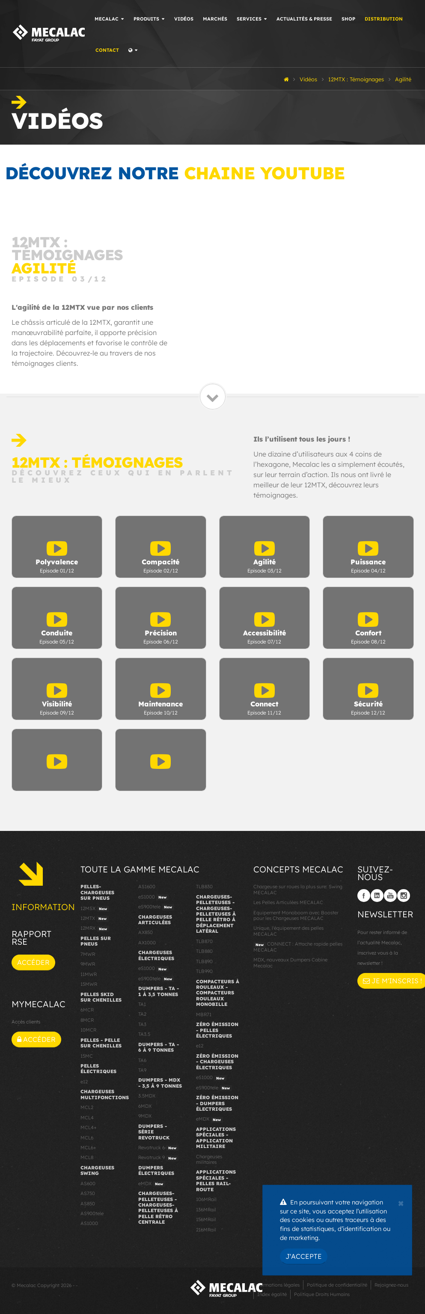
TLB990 (204, 971)
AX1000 (147, 943)
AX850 (145, 932)
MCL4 (87, 1118)
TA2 (142, 1014)
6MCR (87, 1010)
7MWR (87, 954)
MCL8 (86, 1157)
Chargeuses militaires (209, 1159)
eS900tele (156, 907)
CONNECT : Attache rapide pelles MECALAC (297, 946)
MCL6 (86, 1138)
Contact (107, 50)
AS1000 (89, 1223)
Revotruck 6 (158, 1148)
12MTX (94, 918)
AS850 (87, 1204)
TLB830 (204, 887)
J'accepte (303, 1256)
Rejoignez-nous (391, 1285)
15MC (86, 1056)
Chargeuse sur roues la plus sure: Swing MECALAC (297, 889)
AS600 (87, 1183)
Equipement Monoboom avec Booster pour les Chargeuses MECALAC (296, 915)
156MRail (206, 1219)
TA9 (142, 1070)
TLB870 (204, 941)
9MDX (145, 1116)
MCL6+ (88, 1148)
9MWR (87, 964)
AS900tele (92, 1213)
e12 (84, 1082)
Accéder (33, 962)
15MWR (88, 984)
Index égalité (272, 1294)
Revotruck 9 (158, 1157)
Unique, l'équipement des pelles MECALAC (288, 931)
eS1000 (153, 897)
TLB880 (204, 951)
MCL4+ (88, 1127)
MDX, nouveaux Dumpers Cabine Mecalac (290, 962)
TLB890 (204, 961)
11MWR (88, 974)
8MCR (87, 1020)
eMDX (151, 1184)
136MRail (206, 1210)
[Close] (401, 1202)
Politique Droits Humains (322, 1294)
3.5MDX (146, 1096)
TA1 (142, 1004)
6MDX (145, 1106)
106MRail (206, 1199)
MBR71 (203, 1014)
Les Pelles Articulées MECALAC (288, 902)
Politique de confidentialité (337, 1285)
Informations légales (276, 1285)
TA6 (142, 1060)
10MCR (88, 1030)
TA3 (142, 1024)
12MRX (94, 928)
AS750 (87, 1193)
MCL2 (86, 1107)
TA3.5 (144, 1034)
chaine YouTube (264, 173)
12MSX (94, 908)
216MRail (206, 1230)
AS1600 (146, 887)
